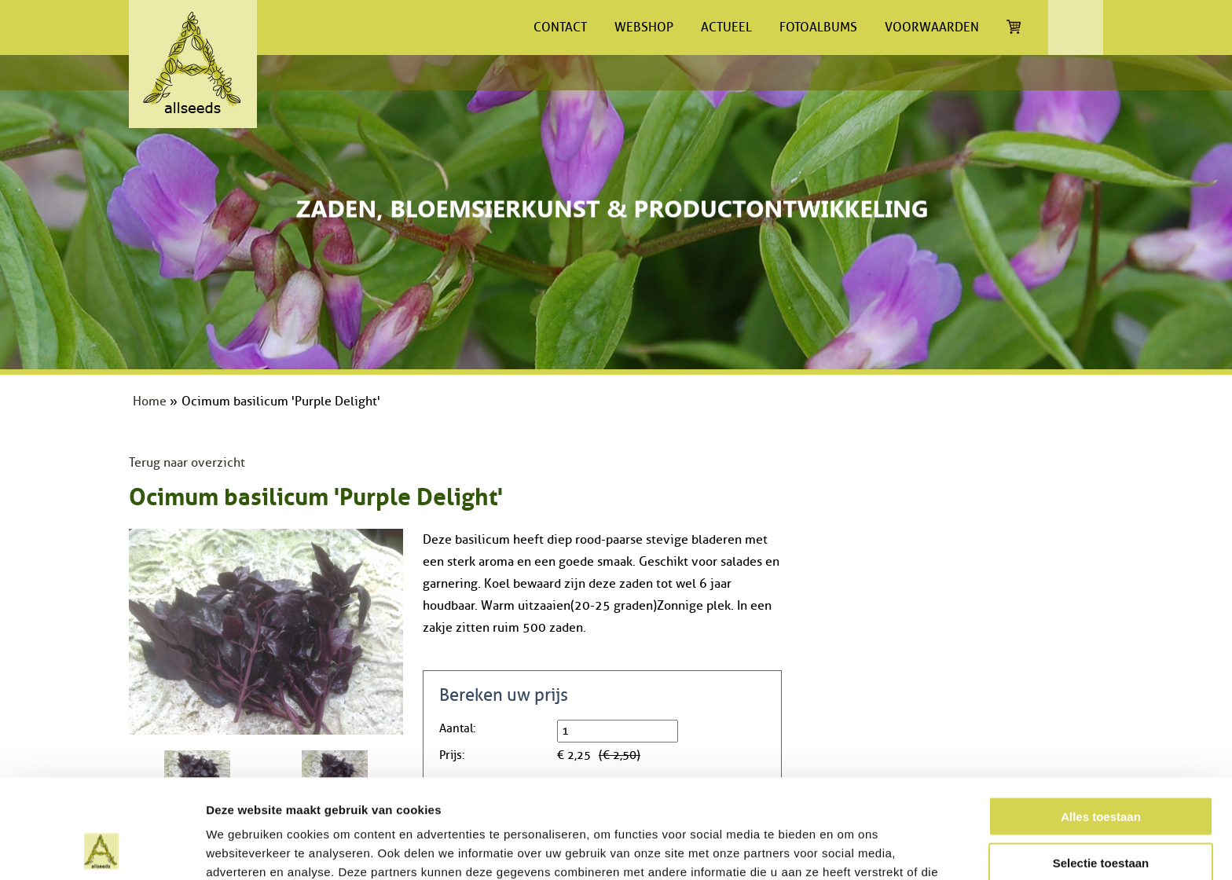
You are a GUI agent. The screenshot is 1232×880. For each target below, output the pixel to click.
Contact (560, 27)
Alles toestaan (1101, 723)
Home (150, 401)
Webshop (643, 27)
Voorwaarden (932, 27)
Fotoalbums (818, 27)
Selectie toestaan (1101, 769)
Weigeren (1100, 815)
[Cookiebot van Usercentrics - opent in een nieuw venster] (101, 849)
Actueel (726, 27)
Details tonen (849, 849)
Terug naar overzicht (187, 463)
